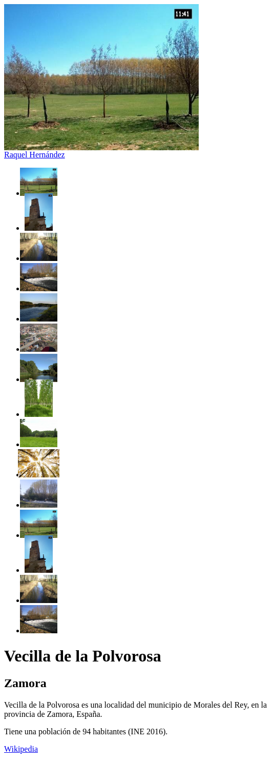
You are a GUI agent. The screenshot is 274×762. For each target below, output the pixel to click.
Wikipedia (21, 749)
